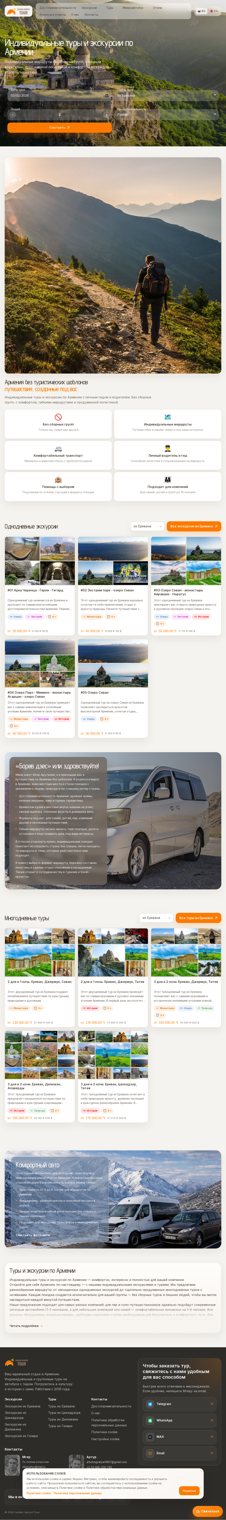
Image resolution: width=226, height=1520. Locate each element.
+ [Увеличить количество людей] (106, 114)
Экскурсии (13, 1399)
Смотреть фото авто (35, 1235)
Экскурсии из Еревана (22, 1406)
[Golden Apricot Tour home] (18, 11)
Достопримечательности (110, 1406)
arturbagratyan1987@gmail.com (106, 1462)
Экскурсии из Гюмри (21, 1436)
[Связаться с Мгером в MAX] (179, 1437)
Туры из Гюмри (60, 1426)
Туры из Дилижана (63, 1419)
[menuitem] (57, 8)
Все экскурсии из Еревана (194, 526)
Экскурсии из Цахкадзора (15, 1415)
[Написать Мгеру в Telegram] (179, 1404)
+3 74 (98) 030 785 (99, 1467)
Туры (52, 1399)
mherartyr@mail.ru (33, 1467)
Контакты (99, 1399)
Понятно (189, 1491)
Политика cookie (39, 1493)
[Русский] (201, 11)
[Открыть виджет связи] (208, 1511)
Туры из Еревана (61, 1406)
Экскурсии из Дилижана (15, 1427)
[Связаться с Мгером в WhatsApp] (179, 1421)
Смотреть (60, 127)
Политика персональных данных (78, 1493)
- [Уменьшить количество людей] (12, 114)
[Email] (179, 1454)
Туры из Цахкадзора (64, 1413)
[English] (214, 11)
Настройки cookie (105, 1439)
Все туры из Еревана (198, 918)
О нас (95, 1413)
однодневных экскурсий (98, 1290)
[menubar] (112, 11)
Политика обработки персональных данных (109, 1422)
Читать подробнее (26, 1326)
